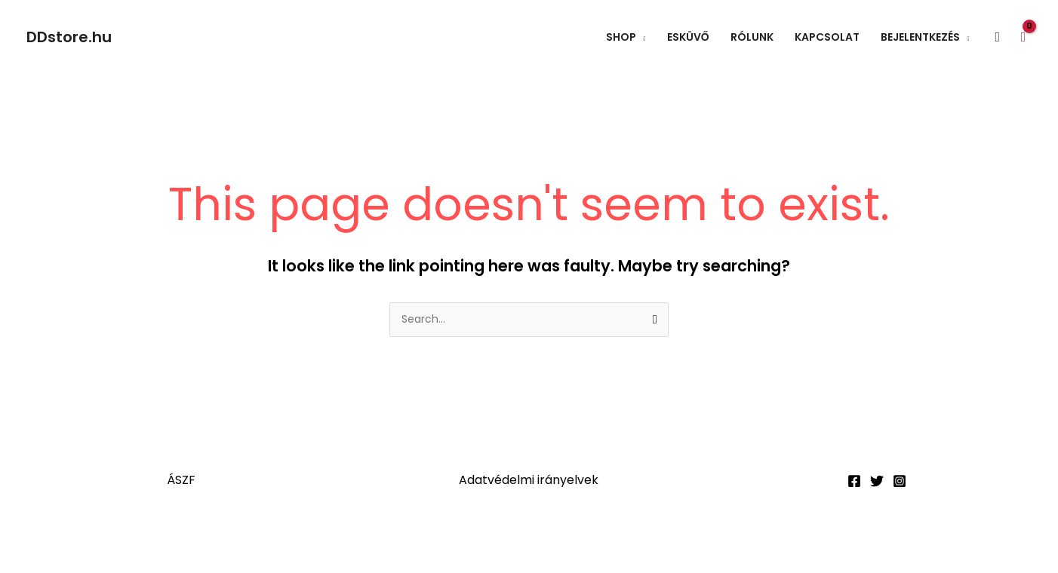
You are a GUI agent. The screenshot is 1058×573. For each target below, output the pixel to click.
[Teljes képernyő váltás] (93, 540)
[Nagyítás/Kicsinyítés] (30, 540)
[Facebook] (854, 482)
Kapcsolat (827, 37)
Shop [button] (621, 37)
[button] (998, 37)
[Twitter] (877, 482)
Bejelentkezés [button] (920, 37)
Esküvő (688, 37)
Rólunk (752, 37)
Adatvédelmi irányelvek (528, 480)
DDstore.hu (69, 36)
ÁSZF (181, 480)
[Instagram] (899, 482)
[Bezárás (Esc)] (220, 540)
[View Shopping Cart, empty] (1023, 36)
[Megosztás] (157, 540)
